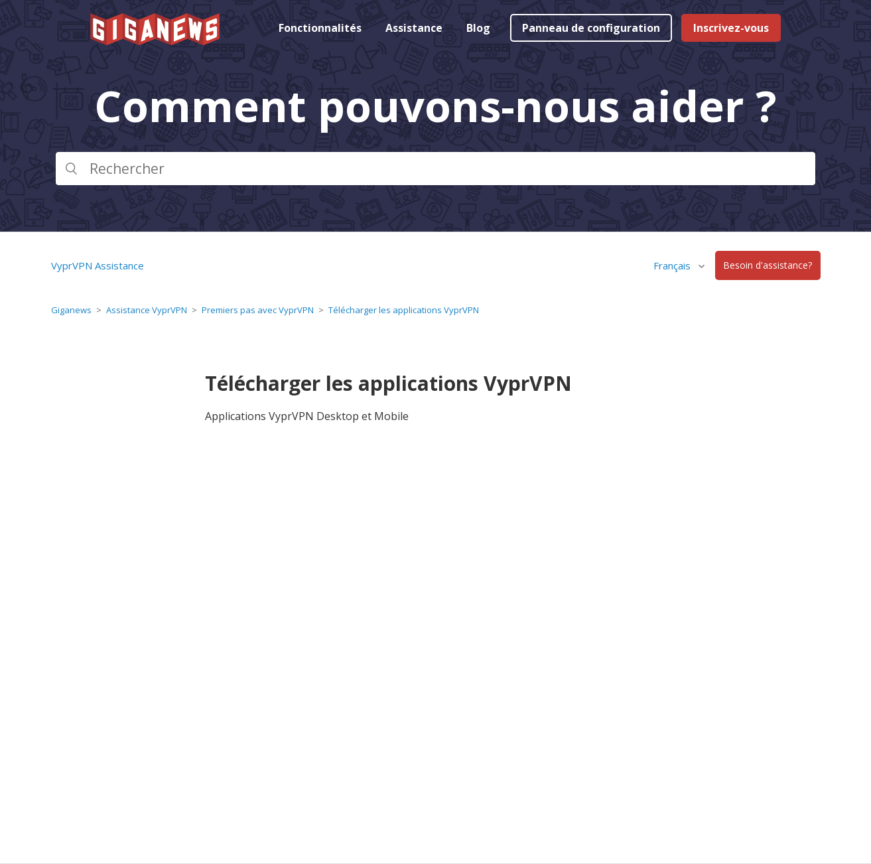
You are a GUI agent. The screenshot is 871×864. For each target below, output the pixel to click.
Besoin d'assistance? (767, 265)
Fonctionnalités (320, 28)
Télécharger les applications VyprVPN (403, 310)
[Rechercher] (436, 168)
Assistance (413, 28)
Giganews (71, 310)
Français (673, 265)
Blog (478, 28)
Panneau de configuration (591, 28)
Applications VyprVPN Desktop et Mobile (307, 416)
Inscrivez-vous (731, 28)
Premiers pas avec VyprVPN (258, 310)
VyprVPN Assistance (97, 265)
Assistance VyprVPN (146, 310)
